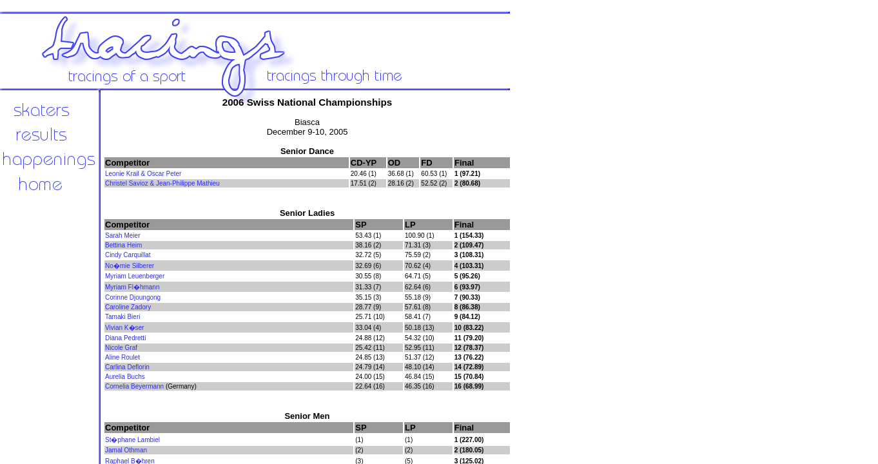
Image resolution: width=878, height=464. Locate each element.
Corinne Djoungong (133, 297)
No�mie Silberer (129, 265)
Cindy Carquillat (128, 254)
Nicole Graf (121, 347)
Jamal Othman (126, 450)
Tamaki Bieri (122, 316)
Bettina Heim (123, 245)
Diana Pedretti (125, 338)
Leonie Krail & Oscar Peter (143, 173)
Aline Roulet (122, 357)
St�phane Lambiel (132, 439)
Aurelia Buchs (125, 376)
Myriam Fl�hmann (132, 287)
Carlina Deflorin (127, 367)
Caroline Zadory (128, 307)
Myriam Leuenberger (134, 276)
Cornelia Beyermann (134, 386)
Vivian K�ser (124, 327)
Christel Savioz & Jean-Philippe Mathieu (162, 183)
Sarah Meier (122, 235)
